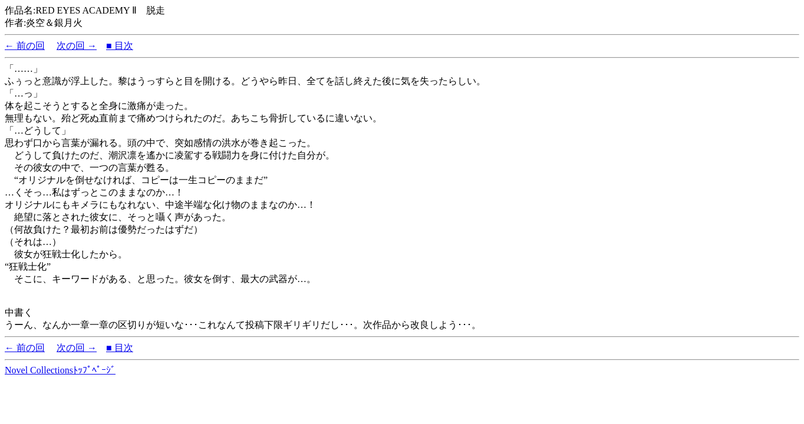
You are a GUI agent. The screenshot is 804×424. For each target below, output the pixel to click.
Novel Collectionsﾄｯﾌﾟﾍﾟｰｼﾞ (60, 370)
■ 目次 (119, 46)
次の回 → (77, 46)
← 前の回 (25, 46)
